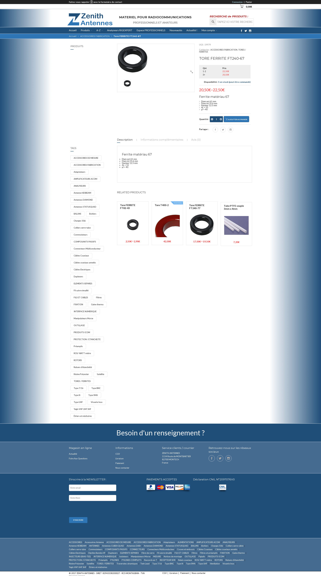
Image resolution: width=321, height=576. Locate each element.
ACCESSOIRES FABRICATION (95, 36)
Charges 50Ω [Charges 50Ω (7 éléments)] (80, 220)
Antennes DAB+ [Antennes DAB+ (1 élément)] (134, 546)
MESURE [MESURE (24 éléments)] (157, 556)
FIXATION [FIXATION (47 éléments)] (78, 304)
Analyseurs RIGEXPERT (119, 30)
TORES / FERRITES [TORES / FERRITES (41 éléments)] (82, 381)
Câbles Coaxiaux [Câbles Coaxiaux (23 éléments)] (81, 255)
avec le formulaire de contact (107, 2)
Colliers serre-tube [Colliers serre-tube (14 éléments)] (82, 227)
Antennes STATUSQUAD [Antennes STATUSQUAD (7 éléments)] (85, 207)
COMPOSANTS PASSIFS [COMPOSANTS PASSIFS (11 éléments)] (85, 241)
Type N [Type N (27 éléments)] (77, 395)
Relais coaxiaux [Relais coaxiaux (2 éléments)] (185, 560)
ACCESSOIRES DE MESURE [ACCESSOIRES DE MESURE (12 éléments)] (86, 158)
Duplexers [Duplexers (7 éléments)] (78, 276)
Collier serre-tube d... (96, 56)
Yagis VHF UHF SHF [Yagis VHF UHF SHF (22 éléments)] (82, 409)
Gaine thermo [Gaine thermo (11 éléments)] (97, 304)
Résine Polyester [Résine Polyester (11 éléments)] (81, 374)
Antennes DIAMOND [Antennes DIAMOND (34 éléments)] (83, 200)
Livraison (119, 458)
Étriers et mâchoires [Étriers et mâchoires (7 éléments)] (83, 416)
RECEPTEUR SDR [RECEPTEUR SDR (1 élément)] (167, 560)
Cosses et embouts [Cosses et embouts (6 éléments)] (185, 549)
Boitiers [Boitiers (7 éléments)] (92, 214)
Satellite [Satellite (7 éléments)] (100, 374)
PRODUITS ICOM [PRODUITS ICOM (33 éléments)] (82, 332)
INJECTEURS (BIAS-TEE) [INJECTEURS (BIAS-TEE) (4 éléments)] (80, 556)
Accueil (73, 30)
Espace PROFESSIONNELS (151, 30)
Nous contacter (122, 468)
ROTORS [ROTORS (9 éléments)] (78, 360)
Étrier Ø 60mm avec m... (96, 79)
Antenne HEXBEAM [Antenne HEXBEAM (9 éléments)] (82, 193)
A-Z (98, 30)
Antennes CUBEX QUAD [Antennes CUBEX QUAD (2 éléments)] (113, 546)
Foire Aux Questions (78, 458)
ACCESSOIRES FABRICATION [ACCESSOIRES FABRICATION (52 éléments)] (87, 165)
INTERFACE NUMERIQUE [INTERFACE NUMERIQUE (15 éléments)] (85, 311)
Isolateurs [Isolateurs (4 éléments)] (123, 556)
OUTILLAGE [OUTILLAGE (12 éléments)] (79, 325)
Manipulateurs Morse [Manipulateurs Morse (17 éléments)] (83, 318)
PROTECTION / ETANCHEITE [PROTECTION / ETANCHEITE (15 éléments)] (87, 339)
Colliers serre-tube (94, 59)
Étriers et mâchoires (95, 83)
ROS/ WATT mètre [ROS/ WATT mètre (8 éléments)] (82, 353)
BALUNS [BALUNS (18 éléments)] (77, 214)
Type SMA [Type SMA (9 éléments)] (93, 395)
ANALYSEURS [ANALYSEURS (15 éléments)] (80, 186)
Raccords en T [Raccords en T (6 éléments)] (150, 560)
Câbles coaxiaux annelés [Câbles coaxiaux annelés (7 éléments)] (85, 262)
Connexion (237, 2)
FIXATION (90, 61)
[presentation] (92, 509)
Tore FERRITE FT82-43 (127, 242)
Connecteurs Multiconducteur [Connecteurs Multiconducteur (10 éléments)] (87, 248)
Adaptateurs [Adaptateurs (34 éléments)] (79, 172)
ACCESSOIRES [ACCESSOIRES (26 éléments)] (75, 542)
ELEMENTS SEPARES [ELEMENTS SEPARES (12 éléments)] (83, 283)
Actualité (73, 454)
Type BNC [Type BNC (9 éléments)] (96, 388)
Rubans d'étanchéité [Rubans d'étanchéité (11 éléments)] (83, 367)
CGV (117, 454)
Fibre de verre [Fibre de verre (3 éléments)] (148, 553)
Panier (249, 2)
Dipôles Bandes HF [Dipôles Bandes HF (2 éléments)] (96, 553)
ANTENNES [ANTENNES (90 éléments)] (94, 546)
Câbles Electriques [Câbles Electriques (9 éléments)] (82, 269)
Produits (85, 30)
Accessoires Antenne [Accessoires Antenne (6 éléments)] (94, 542)
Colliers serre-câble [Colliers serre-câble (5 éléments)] (234, 546)
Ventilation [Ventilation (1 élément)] (215, 563)
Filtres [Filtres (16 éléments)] (99, 297)
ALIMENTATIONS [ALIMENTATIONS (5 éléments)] (186, 542)
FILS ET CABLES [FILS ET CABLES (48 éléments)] (81, 297)
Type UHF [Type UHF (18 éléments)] (78, 402)
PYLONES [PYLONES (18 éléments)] (114, 560)
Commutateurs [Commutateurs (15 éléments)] (80, 234)
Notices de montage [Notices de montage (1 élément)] (173, 556)
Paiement (119, 463)
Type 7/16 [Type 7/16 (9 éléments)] (78, 388)
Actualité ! (191, 30)
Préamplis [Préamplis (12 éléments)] (78, 346)
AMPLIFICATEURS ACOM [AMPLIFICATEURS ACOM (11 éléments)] (85, 179)
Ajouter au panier (236, 119)
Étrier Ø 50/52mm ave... (95, 100)
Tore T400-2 (162, 247)
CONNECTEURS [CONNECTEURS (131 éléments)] (137, 549)
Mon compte (208, 30)
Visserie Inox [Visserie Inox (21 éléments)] (96, 402)
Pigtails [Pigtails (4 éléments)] (202, 556)
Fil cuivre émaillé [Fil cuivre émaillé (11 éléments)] (81, 290)
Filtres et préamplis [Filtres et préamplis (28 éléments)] (208, 553)
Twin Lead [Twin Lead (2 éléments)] (144, 563)
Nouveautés (176, 30)
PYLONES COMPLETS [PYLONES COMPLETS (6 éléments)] (131, 560)
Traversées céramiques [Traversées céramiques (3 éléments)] (127, 563)
